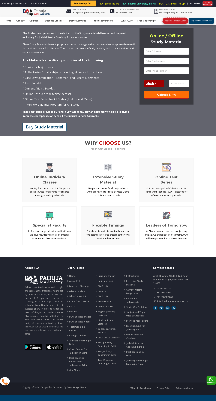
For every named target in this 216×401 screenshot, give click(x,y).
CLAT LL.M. (103, 296)
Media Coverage (207, 3)
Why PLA (127, 20)
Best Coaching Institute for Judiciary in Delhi (78, 361)
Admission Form (184, 388)
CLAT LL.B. (103, 286)
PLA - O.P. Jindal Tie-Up (172, 3)
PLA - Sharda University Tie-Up (139, 3)
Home (8, 20)
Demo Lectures (78, 20)
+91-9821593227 (165, 292)
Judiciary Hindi (105, 281)
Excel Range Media (76, 387)
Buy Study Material (44, 127)
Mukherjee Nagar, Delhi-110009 (175, 12)
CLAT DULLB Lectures (109, 337)
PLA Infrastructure (79, 301)
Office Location (167, 9)
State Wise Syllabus (136, 307)
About (20, 20)
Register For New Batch (175, 20)
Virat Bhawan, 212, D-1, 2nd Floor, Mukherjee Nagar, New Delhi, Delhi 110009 (171, 280)
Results (73, 311)
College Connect (77, 335)
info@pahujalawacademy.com (89, 12)
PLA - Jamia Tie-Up (109, 3)
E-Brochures (132, 276)
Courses (34, 20)
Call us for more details (127, 9)
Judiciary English (106, 276)
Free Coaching (146, 20)
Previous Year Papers (137, 320)
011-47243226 (164, 288)
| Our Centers (193, 3)
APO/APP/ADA (104, 301)
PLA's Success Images (80, 316)
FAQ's (72, 306)
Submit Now (166, 94)
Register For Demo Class (201, 20)
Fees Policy (145, 388)
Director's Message (79, 286)
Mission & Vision (77, 291)
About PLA (74, 281)
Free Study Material (104, 20)
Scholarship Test (83, 3)
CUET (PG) (103, 291)
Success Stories (54, 20)
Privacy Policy (164, 388)
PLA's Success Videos (79, 321)
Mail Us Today (79, 9)
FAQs (132, 388)
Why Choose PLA (77, 296)
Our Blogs (74, 370)
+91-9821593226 (124, 12)
